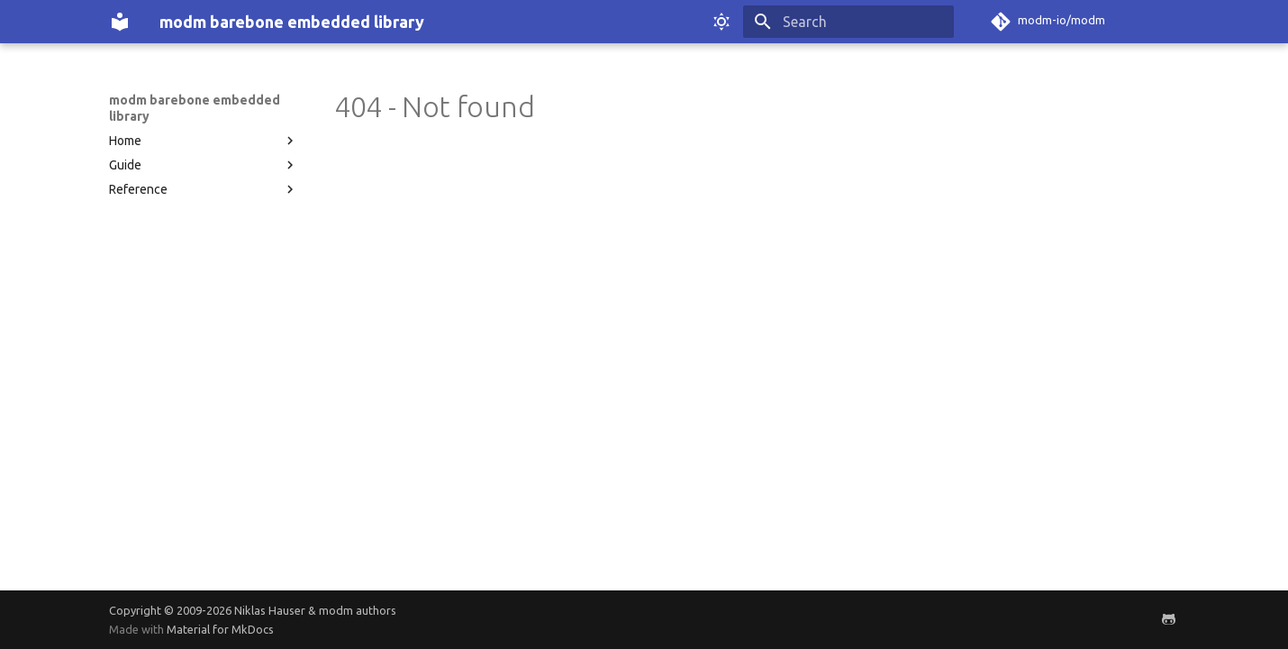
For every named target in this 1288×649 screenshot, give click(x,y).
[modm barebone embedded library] (120, 22)
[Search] (848, 21)
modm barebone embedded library (194, 108)
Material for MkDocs (220, 629)
